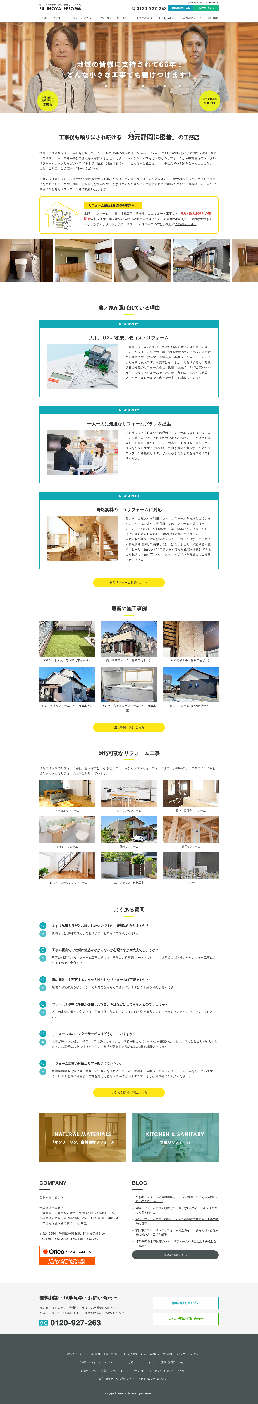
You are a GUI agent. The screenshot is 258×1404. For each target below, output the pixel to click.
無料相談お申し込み (186, 1303)
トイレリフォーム (67, 846)
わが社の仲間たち (191, 18)
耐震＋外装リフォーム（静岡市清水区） (67, 705)
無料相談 (167, 1354)
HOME (43, 18)
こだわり (58, 18)
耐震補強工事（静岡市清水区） (191, 660)
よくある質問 (166, 18)
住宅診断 (105, 18)
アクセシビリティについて (152, 1378)
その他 (191, 882)
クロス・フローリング (132, 1370)
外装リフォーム (129, 846)
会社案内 (213, 18)
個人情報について (125, 1378)
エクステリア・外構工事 (129, 882)
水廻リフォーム (136, 1362)
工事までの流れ (142, 18)
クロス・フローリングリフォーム (67, 882)
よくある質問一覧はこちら (129, 1092)
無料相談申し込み (180, 8)
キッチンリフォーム (129, 810)
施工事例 (122, 18)
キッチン (153, 1362)
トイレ (182, 1362)
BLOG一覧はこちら (175, 1254)
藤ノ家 (131, 1393)
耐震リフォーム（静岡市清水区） (190, 705)
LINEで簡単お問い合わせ (186, 1319)
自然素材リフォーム (89, 1362)
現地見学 (180, 1354)
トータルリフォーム (67, 810)
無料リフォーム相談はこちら (129, 582)
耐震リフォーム (190, 846)
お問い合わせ (106, 1378)
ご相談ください (186, 224)
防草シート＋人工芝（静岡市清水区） (67, 660)
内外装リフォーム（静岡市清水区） (129, 660)
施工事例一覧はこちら (129, 727)
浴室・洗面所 (168, 1362)
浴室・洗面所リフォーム (191, 810)
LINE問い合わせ (206, 8)
